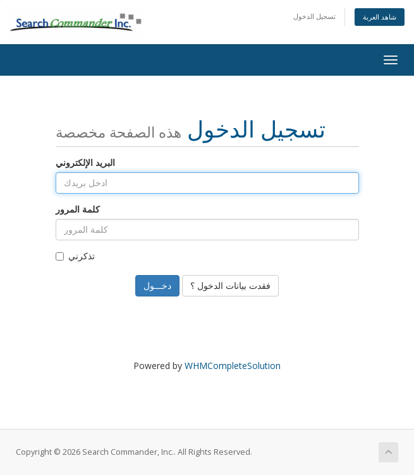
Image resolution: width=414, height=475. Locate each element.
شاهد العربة (379, 16)
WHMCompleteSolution (233, 366)
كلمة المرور (78, 209)
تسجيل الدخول (314, 16)
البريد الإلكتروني (85, 162)
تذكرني (75, 256)
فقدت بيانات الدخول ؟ (230, 285)
